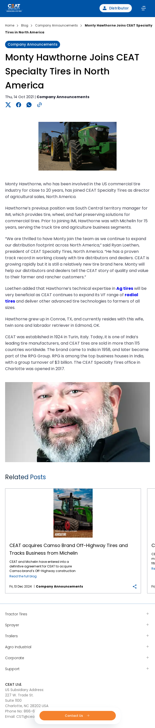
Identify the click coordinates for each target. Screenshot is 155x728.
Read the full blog (23, 576)
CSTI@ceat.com (30, 716)
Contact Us (77, 715)
